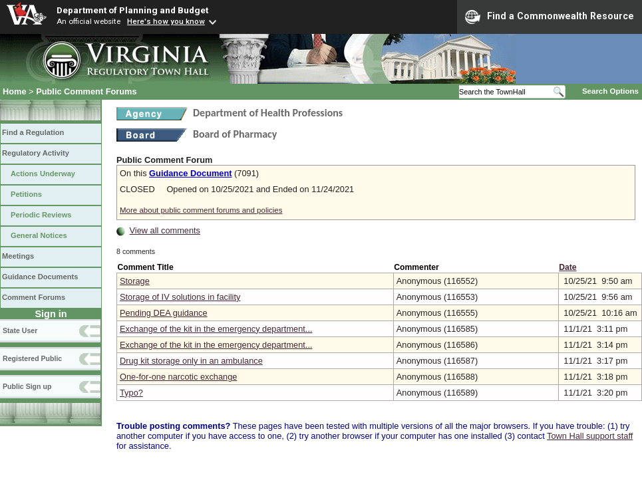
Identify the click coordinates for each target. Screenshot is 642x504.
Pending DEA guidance (164, 313)
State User (20, 330)
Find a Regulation (33, 132)
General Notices (39, 235)
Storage (135, 281)
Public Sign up (27, 386)
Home (15, 91)
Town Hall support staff (590, 436)
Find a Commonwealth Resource (549, 16)
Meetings (18, 256)
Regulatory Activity (35, 153)
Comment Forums (33, 297)
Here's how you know (166, 21)
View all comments (165, 230)
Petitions (26, 194)
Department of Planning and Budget (132, 10)
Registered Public (32, 358)
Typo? (131, 393)
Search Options (610, 91)
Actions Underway (43, 174)
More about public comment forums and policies (201, 210)
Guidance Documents (40, 277)
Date (567, 267)
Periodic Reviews (41, 215)
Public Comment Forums (86, 91)
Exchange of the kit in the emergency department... (216, 329)
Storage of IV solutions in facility (180, 297)
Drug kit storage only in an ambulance (191, 361)
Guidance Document (190, 173)
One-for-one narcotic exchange (178, 377)
